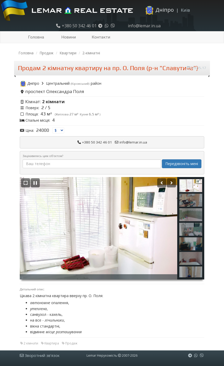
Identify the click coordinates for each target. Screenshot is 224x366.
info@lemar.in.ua (144, 26)
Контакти (101, 37)
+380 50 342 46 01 (76, 26)
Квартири (68, 52)
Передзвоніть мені (181, 163)
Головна (36, 37)
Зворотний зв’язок (40, 355)
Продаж (46, 52)
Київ (185, 10)
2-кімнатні (91, 52)
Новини (68, 37)
